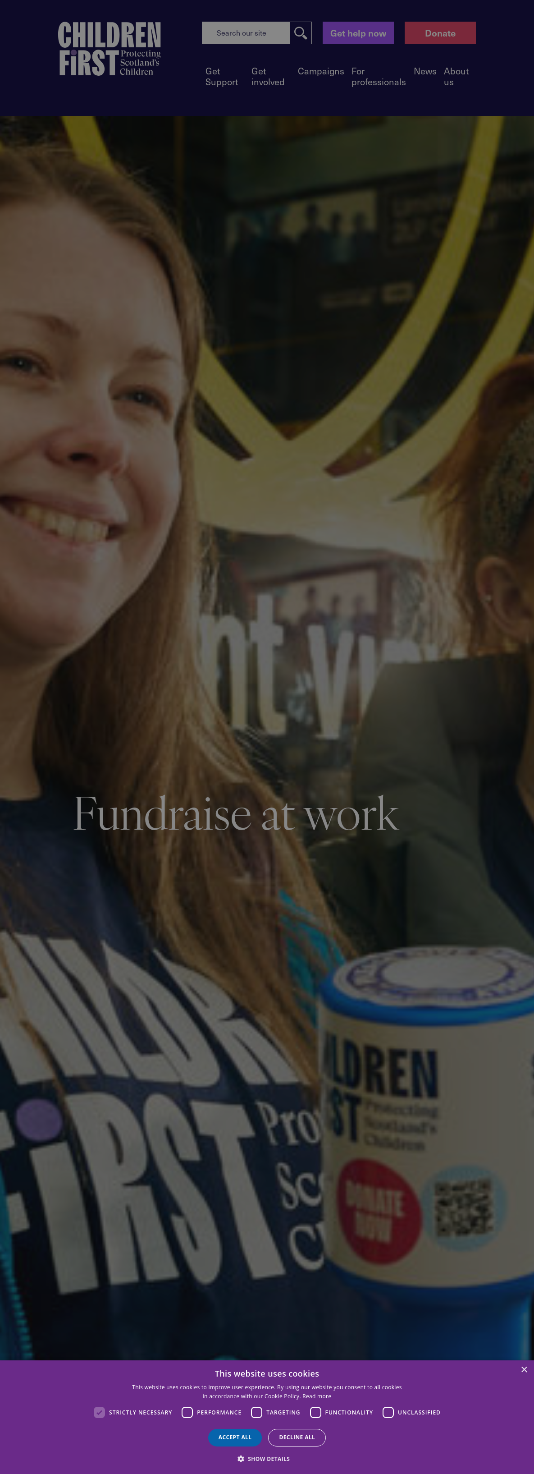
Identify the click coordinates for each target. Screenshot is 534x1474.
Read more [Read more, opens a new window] (316, 1396)
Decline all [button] (297, 1437)
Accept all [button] (235, 1437)
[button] (267, 1458)
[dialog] (267, 1417)
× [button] (523, 1370)
